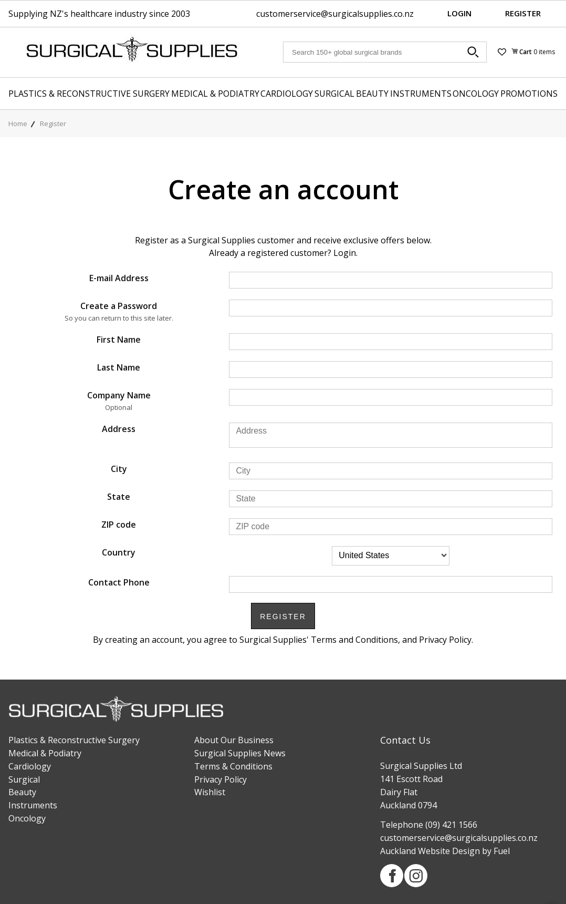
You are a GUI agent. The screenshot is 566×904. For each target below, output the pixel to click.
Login (459, 13)
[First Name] (390, 341)
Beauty (372, 93)
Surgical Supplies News (240, 753)
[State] (390, 498)
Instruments (421, 93)
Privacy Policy (220, 779)
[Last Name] (390, 369)
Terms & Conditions (233, 766)
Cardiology (286, 93)
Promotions (529, 93)
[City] (390, 471)
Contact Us (405, 740)
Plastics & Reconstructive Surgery (89, 93)
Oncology (476, 93)
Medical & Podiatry (215, 93)
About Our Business (234, 740)
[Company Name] (390, 397)
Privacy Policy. (446, 639)
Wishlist (209, 792)
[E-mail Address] (390, 280)
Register (523, 13)
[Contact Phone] (390, 584)
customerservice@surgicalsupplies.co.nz (335, 13)
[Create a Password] (390, 308)
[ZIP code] (390, 526)
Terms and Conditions (354, 639)
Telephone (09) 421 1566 (428, 824)
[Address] (390, 435)
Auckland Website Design (430, 851)
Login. (345, 253)
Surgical (334, 93)
